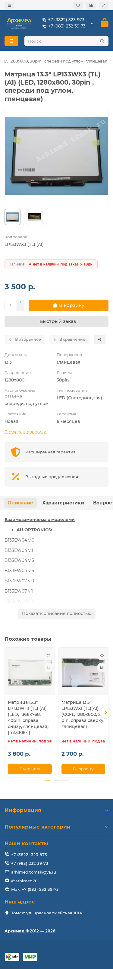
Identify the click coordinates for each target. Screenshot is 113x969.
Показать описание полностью (56, 613)
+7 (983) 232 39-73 (63, 26)
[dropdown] (9, 5)
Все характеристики (25, 431)
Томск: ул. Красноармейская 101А (46, 912)
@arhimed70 (24, 880)
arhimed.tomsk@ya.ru (33, 872)
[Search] (66, 41)
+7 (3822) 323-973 (62, 20)
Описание (20, 503)
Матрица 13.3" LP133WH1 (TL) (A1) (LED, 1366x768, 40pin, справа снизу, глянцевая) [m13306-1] (28, 717)
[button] (105, 713)
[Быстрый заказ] (56, 321)
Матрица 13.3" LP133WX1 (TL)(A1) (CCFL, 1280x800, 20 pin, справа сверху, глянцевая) (82, 714)
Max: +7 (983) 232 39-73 (35, 889)
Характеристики (63, 503)
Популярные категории (56, 827)
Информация (56, 810)
